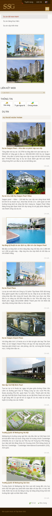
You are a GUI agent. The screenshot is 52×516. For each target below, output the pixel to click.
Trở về (32, 503)
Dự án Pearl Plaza (9, 288)
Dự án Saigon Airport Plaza (12, 338)
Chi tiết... (47, 166)
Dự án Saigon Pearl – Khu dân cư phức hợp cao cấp (22, 148)
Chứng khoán (33, 104)
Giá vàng (7, 104)
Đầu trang (42, 503)
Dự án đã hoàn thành (11, 17)
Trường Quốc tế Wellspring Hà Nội (15, 433)
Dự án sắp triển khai (10, 26)
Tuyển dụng (29, 2)
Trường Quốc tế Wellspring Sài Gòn (16, 483)
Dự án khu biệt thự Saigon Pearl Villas (17, 196)
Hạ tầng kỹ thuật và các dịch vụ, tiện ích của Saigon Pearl (24, 245)
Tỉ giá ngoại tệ (20, 104)
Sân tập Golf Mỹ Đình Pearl (12, 385)
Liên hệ (39, 2)
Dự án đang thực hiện (11, 21)
